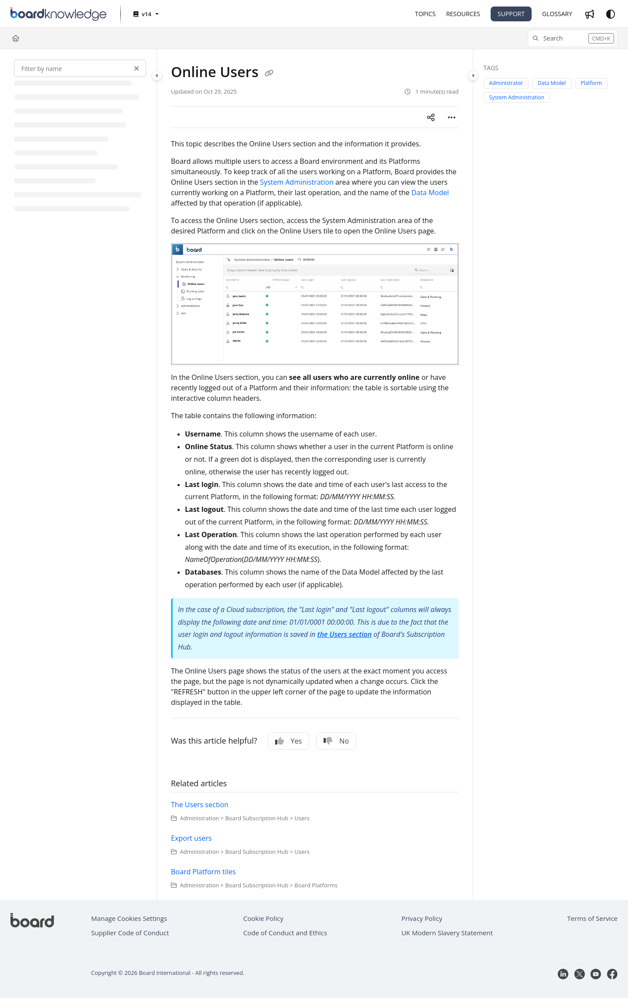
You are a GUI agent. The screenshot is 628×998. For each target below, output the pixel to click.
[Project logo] (58, 14)
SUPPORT (511, 14)
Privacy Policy (421, 918)
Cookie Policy (263, 918)
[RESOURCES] (463, 14)
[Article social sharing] (431, 117)
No (336, 741)
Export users (191, 838)
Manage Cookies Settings (129, 918)
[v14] (145, 14)
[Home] (15, 38)
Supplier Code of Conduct (130, 932)
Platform (591, 83)
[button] (573, 38)
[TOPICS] (425, 14)
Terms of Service (592, 918)
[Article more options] (452, 117)
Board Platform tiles (203, 871)
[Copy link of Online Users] (269, 73)
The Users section (200, 804)
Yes (288, 741)
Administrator (506, 83)
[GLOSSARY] (557, 14)
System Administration (297, 182)
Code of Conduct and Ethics (285, 932)
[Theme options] (611, 14)
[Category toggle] (157, 75)
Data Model (430, 192)
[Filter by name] (80, 68)
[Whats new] (590, 14)
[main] (315, 474)
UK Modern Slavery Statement (447, 932)
